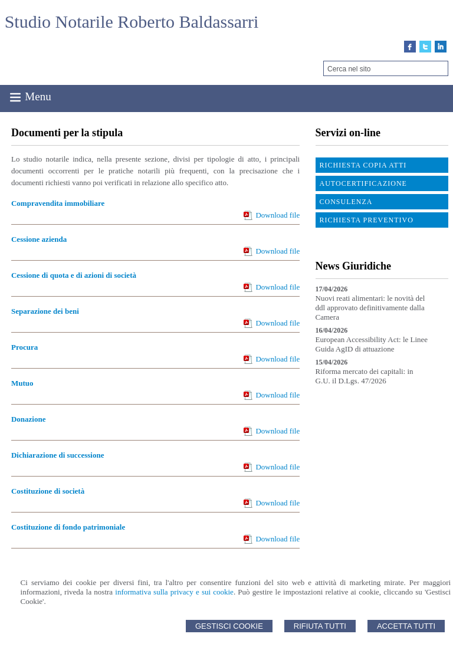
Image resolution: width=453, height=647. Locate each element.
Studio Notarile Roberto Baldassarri (132, 21)
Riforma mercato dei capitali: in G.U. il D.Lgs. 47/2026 (364, 376)
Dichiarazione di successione (57, 455)
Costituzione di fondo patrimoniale (68, 527)
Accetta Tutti (406, 626)
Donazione (28, 419)
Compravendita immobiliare (57, 203)
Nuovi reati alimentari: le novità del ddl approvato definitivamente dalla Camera (370, 307)
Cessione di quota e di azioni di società (73, 275)
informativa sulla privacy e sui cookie (174, 591)
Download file (277, 215)
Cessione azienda (39, 239)
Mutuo (22, 383)
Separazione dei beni (45, 311)
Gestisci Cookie (229, 626)
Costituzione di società (47, 491)
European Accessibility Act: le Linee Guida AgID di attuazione (372, 344)
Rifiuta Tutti (320, 626)
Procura (24, 347)
